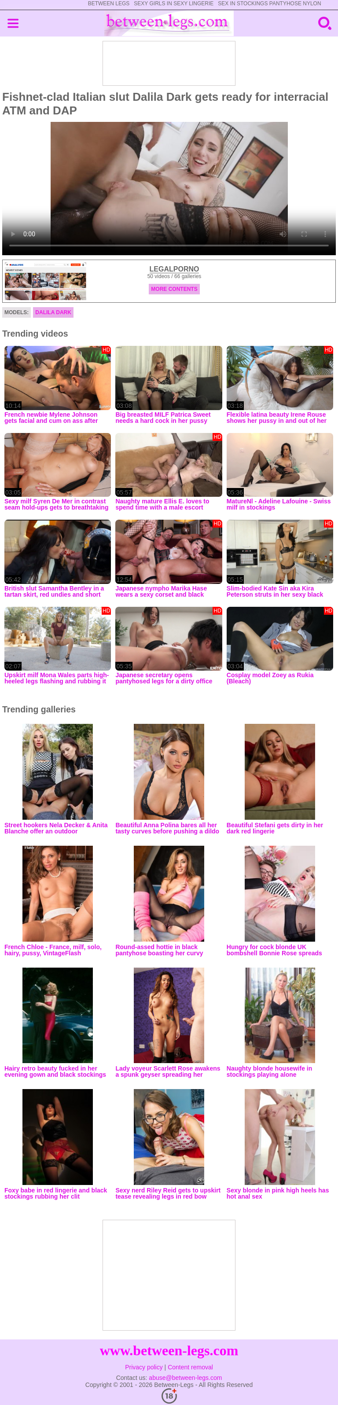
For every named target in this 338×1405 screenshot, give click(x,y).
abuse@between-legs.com (185, 1377)
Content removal (190, 1367)
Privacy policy (144, 1367)
